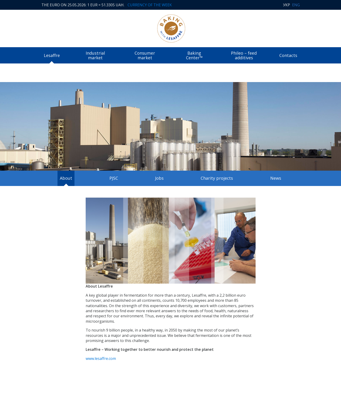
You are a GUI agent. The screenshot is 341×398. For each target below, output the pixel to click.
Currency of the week (150, 4)
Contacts (288, 55)
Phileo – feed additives (244, 55)
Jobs (159, 178)
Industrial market (95, 55)
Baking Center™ (194, 55)
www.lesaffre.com (101, 358)
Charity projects (217, 178)
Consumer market (145, 55)
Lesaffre (52, 55)
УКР (286, 4)
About (66, 178)
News (275, 178)
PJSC (113, 178)
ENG (296, 4)
